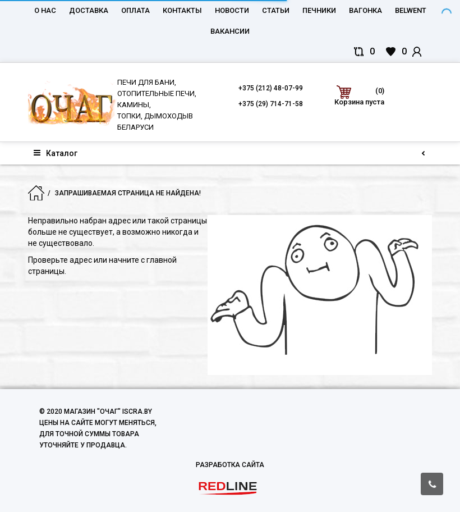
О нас (45, 10)
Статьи (275, 10)
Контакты (182, 10)
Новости (232, 10)
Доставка (88, 10)
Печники (319, 10)
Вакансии (230, 31)
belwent (410, 10)
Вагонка (365, 10)
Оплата (135, 10)
